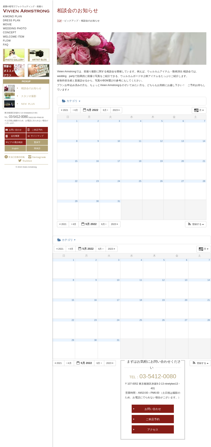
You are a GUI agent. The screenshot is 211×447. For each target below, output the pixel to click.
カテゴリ (71, 100)
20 (182, 161)
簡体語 (37, 148)
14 (204, 141)
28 (204, 181)
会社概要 (15, 136)
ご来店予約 (153, 419)
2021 (65, 110)
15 (76, 161)
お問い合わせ (153, 408)
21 (204, 161)
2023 (116, 110)
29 (76, 201)
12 (161, 141)
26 (161, 181)
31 (119, 201)
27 (182, 181)
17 (119, 161)
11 (140, 141)
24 (119, 181)
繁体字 (37, 142)
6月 (106, 110)
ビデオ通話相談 (15, 142)
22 (76, 181)
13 (182, 141)
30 (97, 201)
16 (97, 161)
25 (140, 181)
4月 (75, 110)
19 (161, 161)
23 (97, 181)
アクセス (152, 429)
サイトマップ (37, 136)
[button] (195, 224)
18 (140, 161)
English (15, 148)
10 (119, 141)
